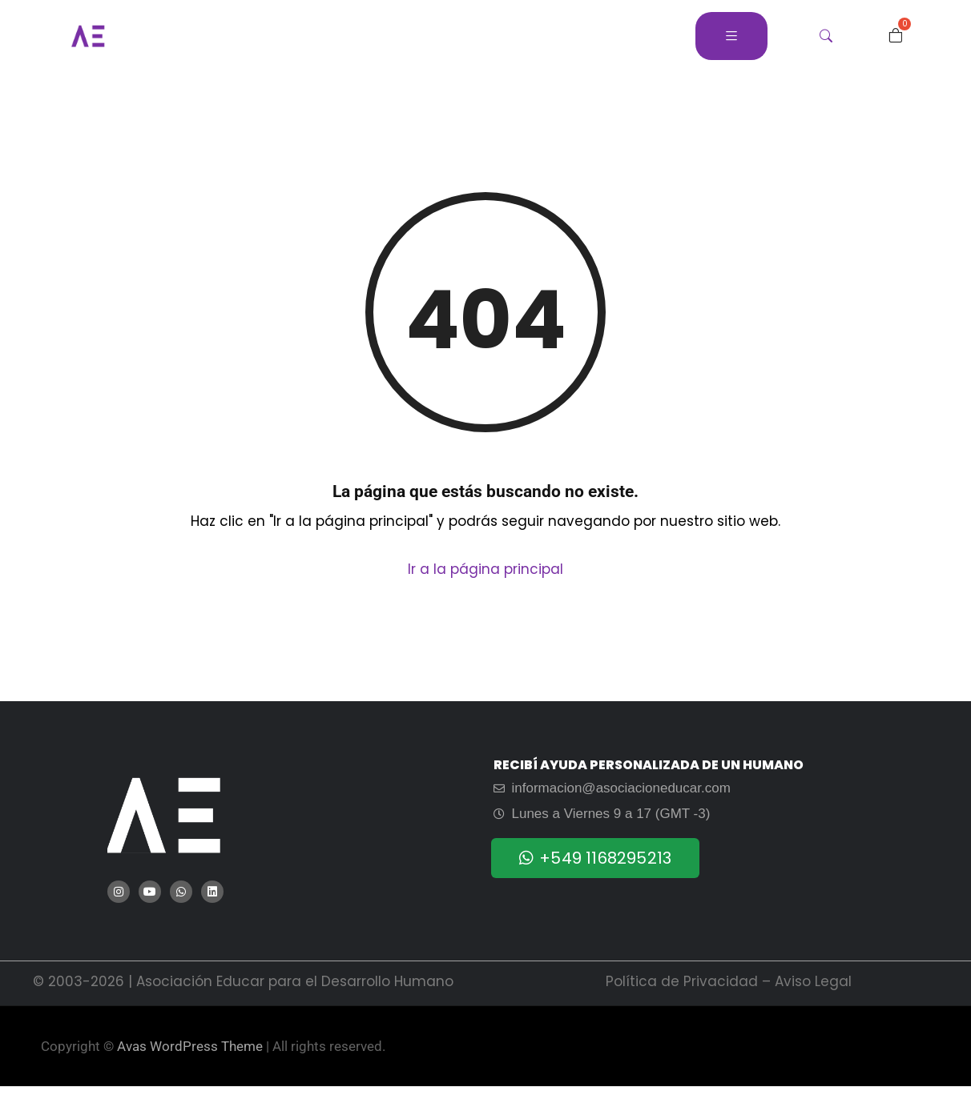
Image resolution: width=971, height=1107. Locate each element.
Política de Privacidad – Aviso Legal (729, 981)
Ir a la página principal (485, 569)
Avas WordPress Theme (190, 1046)
